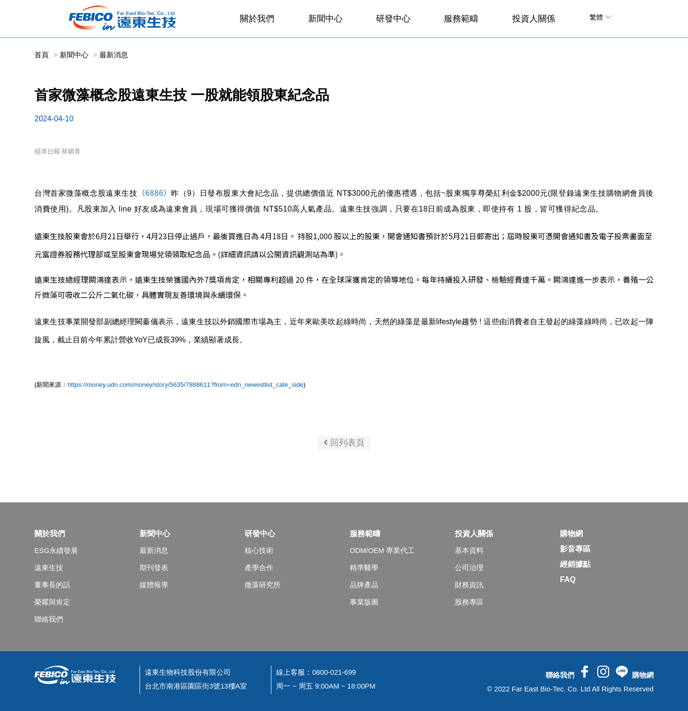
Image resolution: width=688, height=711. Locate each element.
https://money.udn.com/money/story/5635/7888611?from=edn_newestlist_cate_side (185, 384)
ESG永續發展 (56, 550)
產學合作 (259, 568)
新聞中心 (325, 18)
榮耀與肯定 (52, 602)
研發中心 (393, 18)
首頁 (41, 55)
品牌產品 (364, 585)
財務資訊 (469, 585)
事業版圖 (364, 602)
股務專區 (469, 602)
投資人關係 (533, 18)
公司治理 (469, 568)
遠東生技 (48, 568)
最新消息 (154, 550)
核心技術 (259, 550)
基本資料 (469, 550)
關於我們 (257, 18)
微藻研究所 (262, 585)
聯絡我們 (48, 619)
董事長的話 (52, 585)
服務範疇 (461, 18)
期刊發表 (154, 568)
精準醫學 (364, 568)
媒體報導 (154, 585)
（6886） (155, 192)
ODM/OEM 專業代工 (382, 550)
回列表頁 (344, 442)
